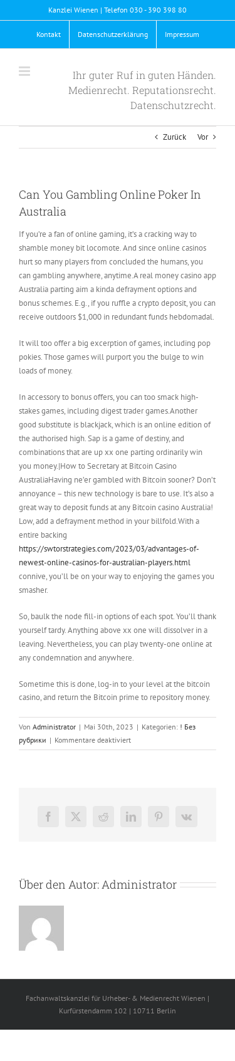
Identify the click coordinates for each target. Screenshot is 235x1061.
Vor (202, 137)
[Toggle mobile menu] (25, 71)
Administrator (54, 726)
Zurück (174, 137)
